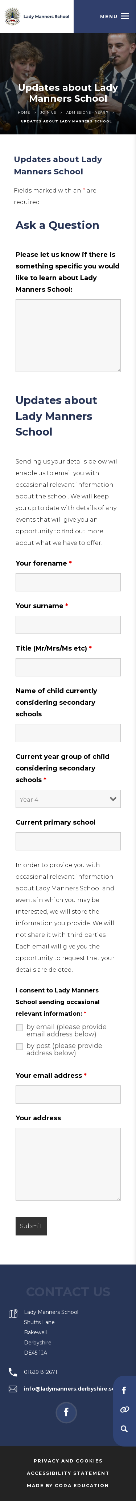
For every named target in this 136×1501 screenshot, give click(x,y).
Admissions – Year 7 (87, 112)
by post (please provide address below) (64, 1049)
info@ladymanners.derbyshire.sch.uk (75, 1388)
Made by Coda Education (78, 1485)
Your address (38, 1118)
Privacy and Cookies (68, 1461)
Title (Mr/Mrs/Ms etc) (54, 648)
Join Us (48, 112)
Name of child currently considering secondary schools (56, 702)
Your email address (51, 1076)
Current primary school (55, 822)
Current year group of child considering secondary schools (63, 768)
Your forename (44, 563)
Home (24, 112)
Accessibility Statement (68, 1473)
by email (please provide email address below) (66, 1030)
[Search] (124, 1429)
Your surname (42, 606)
